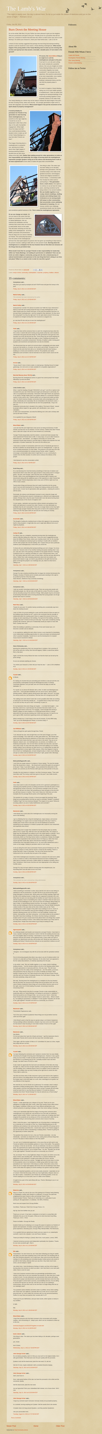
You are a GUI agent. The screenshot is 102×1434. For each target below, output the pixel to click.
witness (56, 272)
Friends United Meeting (75, 63)
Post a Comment (16, 1417)
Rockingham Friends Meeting (76, 58)
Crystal (15, 674)
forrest (15, 362)
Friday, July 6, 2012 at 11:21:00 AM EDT (24, 323)
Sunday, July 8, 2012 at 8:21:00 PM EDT (24, 776)
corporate (39, 272)
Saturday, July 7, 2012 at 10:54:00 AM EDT (25, 599)
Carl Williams (17, 728)
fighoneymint (17, 929)
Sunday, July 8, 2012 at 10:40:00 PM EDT (25, 924)
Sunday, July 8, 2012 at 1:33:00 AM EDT (24, 669)
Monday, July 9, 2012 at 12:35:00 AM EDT (25, 1046)
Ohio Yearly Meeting (74, 60)
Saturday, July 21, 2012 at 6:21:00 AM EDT (25, 1367)
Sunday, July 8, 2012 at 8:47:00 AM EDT (24, 723)
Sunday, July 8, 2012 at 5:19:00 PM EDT (24, 755)
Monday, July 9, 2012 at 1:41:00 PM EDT (24, 1328)
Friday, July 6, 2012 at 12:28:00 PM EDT (24, 382)
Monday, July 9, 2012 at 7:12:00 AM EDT (24, 1094)
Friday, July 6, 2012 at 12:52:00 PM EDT (24, 419)
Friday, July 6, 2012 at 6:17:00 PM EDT (24, 462)
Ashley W (16, 533)
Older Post (60, 1426)
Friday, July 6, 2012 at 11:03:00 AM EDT (24, 289)
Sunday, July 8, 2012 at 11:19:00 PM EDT (25, 943)
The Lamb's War (26, 8)
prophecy (45, 272)
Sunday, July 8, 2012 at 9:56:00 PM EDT (24, 872)
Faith (14, 328)
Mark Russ (16, 604)
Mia (14, 1251)
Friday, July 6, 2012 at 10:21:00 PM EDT (24, 513)
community (25, 272)
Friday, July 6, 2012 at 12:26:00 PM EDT (24, 369)
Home (36, 1426)
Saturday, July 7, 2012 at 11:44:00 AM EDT (25, 640)
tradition (51, 272)
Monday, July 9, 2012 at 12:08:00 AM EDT (25, 1026)
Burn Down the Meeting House (27, 29)
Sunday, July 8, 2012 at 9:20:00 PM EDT (24, 805)
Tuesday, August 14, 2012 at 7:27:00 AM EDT (26, 1414)
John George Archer (19, 1353)
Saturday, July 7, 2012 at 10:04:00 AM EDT (25, 581)
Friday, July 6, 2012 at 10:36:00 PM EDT (24, 527)
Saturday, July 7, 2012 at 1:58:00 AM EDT (25, 565)
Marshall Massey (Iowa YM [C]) (22, 375)
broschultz (16, 518)
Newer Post (11, 1426)
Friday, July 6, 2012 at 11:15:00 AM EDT (24, 299)
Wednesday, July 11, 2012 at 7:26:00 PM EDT (26, 1348)
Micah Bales (17, 425)
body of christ (17, 272)
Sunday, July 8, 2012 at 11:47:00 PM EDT (25, 1003)
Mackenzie (16, 811)
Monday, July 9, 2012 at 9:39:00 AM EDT (24, 1184)
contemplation (32, 272)
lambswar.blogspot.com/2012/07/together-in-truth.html (28, 1325)
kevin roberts (17, 1334)
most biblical (53, 56)
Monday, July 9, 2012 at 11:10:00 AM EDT (25, 1245)
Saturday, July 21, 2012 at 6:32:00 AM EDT (25, 1392)
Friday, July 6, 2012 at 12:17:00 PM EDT (24, 357)
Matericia (16, 1190)
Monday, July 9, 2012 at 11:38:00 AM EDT (25, 1310)
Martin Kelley (17, 294)
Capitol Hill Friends (73, 55)
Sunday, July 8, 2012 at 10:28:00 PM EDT (25, 882)
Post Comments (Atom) (21, 1430)
